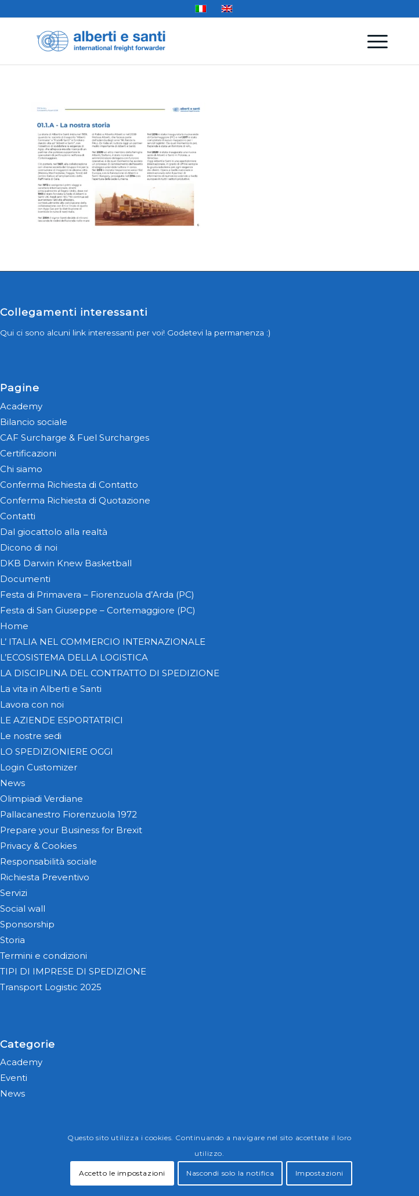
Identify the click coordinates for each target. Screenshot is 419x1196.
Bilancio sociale (33, 421)
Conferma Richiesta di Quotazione (75, 500)
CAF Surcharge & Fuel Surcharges (74, 437)
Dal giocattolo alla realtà (53, 531)
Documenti (25, 578)
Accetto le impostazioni (122, 1173)
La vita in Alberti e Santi (51, 688)
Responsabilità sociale (48, 861)
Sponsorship (27, 924)
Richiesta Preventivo (44, 877)
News (12, 782)
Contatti (17, 516)
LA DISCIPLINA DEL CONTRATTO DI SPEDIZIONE (109, 673)
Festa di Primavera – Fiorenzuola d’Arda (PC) (97, 594)
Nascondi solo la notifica (230, 1173)
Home (14, 625)
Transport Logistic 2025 (51, 986)
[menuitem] (372, 41)
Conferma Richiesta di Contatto (69, 484)
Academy (21, 406)
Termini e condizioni (43, 955)
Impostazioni (319, 1173)
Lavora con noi (32, 704)
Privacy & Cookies (38, 845)
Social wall (22, 908)
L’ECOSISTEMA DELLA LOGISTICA (74, 657)
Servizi (13, 892)
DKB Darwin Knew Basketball (66, 563)
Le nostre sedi (31, 735)
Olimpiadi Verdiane (41, 798)
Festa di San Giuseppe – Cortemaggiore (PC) (98, 610)
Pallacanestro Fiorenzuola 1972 (68, 814)
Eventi (13, 1077)
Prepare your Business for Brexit (71, 830)
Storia (12, 939)
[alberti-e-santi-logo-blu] (173, 41)
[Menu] (372, 41)
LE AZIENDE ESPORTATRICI (61, 720)
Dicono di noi (28, 547)
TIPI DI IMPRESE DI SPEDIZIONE (73, 971)
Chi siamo (21, 468)
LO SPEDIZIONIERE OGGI (56, 751)
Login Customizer (38, 767)
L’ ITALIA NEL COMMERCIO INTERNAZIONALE (102, 641)
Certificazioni (28, 453)
